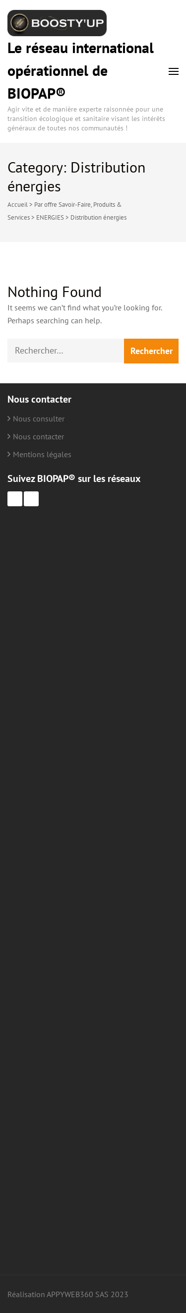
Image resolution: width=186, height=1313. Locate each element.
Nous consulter (38, 418)
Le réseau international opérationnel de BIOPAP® (80, 70)
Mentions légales (42, 454)
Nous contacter (38, 436)
